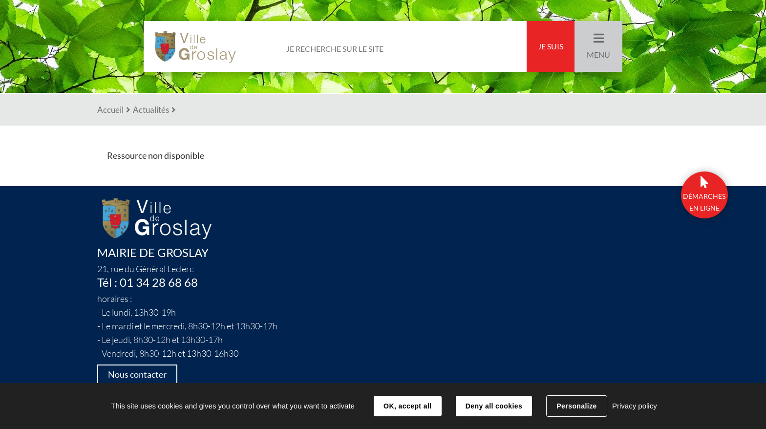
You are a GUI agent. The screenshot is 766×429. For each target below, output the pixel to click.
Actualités (151, 109)
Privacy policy (634, 406)
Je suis (550, 46)
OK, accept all (407, 406)
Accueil (110, 109)
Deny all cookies (494, 406)
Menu (598, 54)
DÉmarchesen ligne (704, 202)
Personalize (576, 406)
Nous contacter (137, 374)
